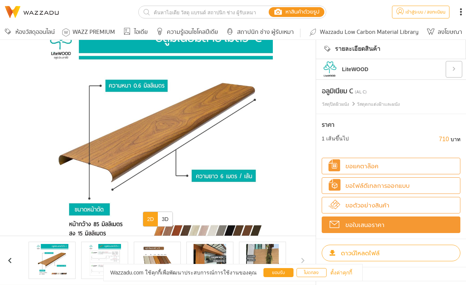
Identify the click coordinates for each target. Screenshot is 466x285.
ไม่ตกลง (311, 273)
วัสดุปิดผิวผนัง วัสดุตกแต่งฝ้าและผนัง (361, 104)
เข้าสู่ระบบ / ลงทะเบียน (420, 12)
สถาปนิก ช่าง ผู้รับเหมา (259, 32)
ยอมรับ (278, 273)
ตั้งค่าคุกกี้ (341, 273)
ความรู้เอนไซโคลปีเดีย (186, 32)
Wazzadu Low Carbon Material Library (363, 32)
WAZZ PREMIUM (88, 32)
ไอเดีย (134, 32)
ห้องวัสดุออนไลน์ (28, 32)
